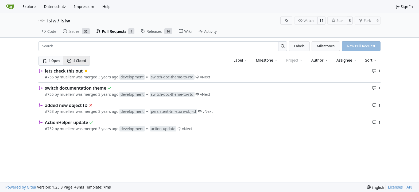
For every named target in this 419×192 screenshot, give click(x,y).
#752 (49, 128)
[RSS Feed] (286, 21)
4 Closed (76, 60)
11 (321, 20)
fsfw (51, 20)
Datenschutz (55, 6)
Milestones (326, 45)
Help (106, 6)
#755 (49, 94)
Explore (29, 6)
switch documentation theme (75, 88)
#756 (49, 76)
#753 (49, 111)
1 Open (51, 60)
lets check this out (64, 71)
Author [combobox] (319, 60)
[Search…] (282, 46)
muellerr (67, 76)
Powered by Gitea (20, 187)
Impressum (84, 6)
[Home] (10, 6)
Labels (299, 45)
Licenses (395, 187)
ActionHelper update (66, 122)
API (409, 187)
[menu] (371, 60)
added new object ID (66, 105)
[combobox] (240, 60)
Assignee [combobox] (346, 60)
